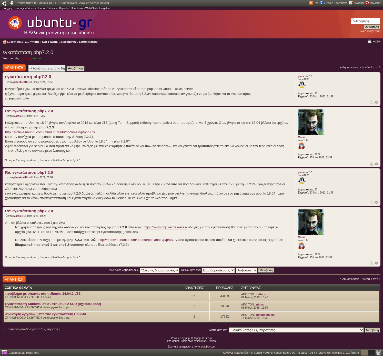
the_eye (25, 58)
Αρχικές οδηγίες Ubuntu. (94, 2)
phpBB (189, 338)
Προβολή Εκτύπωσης (369, 41)
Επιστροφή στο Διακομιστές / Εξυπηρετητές (33, 329)
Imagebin (104, 8)
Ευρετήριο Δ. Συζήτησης (23, 41)
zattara (260, 294)
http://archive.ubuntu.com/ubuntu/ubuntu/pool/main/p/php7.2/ (50, 132)
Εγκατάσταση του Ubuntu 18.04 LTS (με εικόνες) (46, 2)
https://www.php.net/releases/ (165, 227)
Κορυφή (376, 102)
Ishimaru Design (206, 341)
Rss (316, 2)
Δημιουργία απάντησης (14, 67)
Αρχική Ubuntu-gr (14, 8)
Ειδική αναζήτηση (369, 31)
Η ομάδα (256, 352)
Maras (17, 116)
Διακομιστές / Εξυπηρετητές (79, 41)
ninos (260, 304)
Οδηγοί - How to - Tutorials (41, 8)
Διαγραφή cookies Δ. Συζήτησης (339, 352)
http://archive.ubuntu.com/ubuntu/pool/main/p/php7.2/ (137, 240)
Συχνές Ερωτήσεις (335, 2)
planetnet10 (20, 82)
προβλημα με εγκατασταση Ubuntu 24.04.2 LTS (43, 294)
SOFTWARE (50, 41)
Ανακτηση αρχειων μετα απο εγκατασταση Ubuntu (45, 314)
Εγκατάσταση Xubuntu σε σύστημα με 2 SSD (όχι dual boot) (53, 304)
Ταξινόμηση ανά (208, 269)
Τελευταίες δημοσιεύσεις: (144, 269)
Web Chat (91, 8)
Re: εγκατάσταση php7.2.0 (29, 111)
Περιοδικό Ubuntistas (71, 8)
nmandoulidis (265, 314)
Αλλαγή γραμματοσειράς (376, 41)
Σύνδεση (375, 2)
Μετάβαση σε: (218, 329)
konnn (37, 58)
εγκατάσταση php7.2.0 (28, 52)
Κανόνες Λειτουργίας (235, 352)
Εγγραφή (358, 2)
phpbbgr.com (207, 346)
